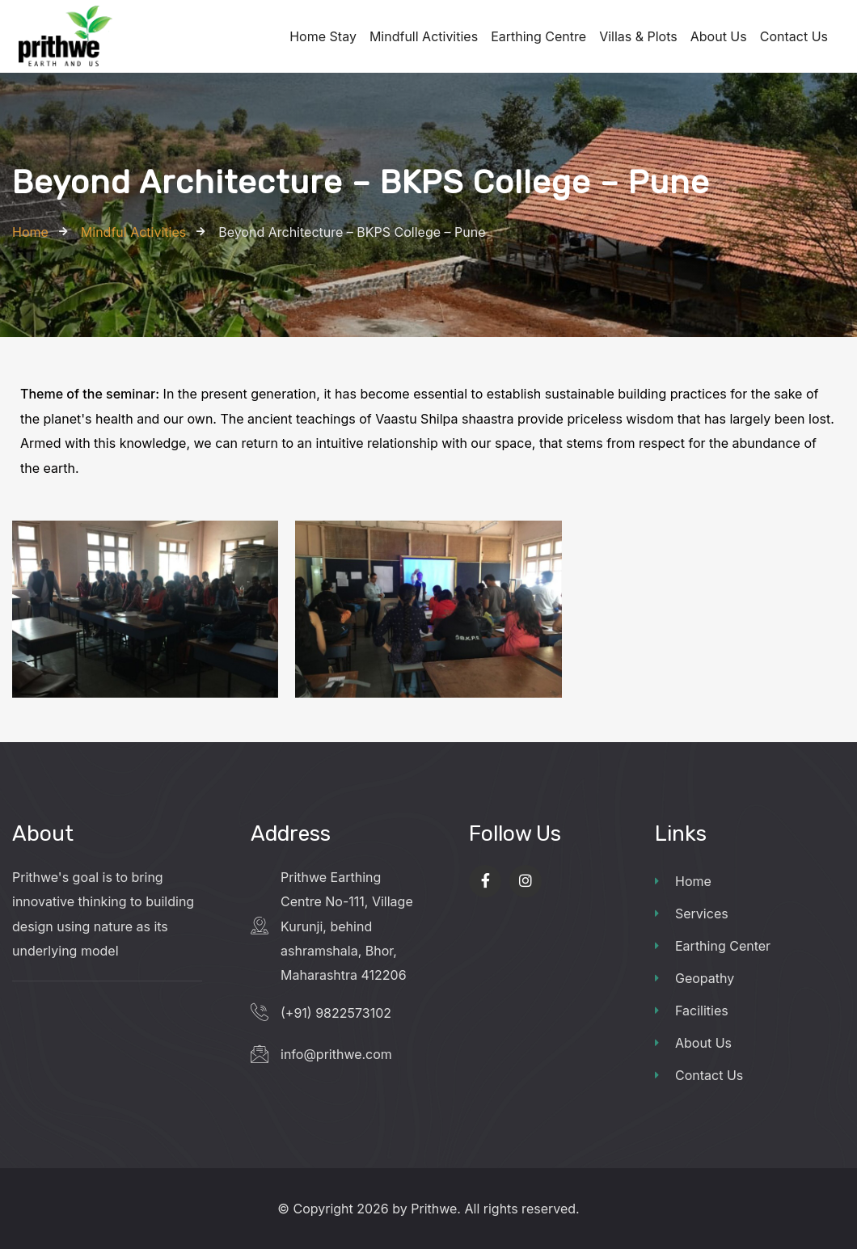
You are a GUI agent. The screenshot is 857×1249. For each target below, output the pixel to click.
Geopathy (694, 978)
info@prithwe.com (336, 1054)
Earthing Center (712, 946)
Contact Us (699, 1075)
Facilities (691, 1010)
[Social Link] (485, 881)
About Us (693, 1043)
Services (691, 913)
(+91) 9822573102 (336, 1013)
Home (683, 881)
